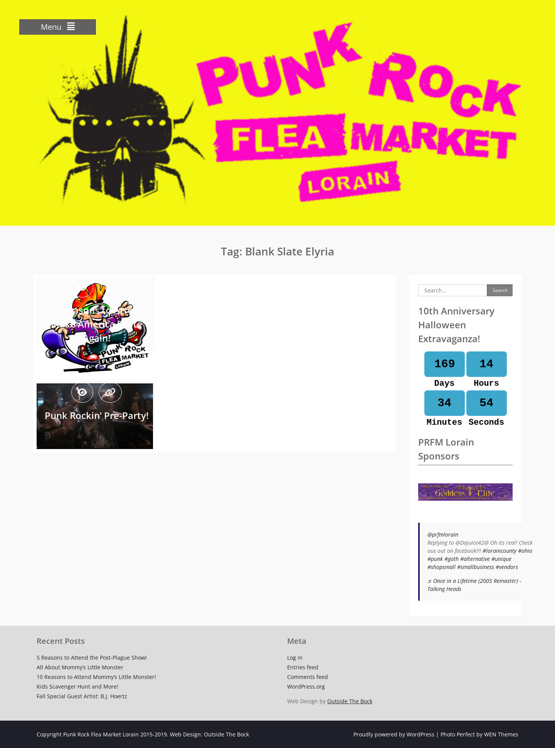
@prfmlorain (442, 534)
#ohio (525, 550)
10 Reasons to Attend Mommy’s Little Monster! (96, 676)
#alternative (475, 558)
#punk (435, 558)
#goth (451, 558)
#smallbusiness (475, 567)
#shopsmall (441, 567)
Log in (295, 657)
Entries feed (302, 667)
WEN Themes (501, 734)
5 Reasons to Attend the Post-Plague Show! (92, 657)
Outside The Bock (349, 701)
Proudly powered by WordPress (393, 734)
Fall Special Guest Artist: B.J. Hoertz (82, 696)
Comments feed (307, 676)
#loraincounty (499, 550)
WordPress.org (306, 686)
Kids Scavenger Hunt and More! (77, 686)
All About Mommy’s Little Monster (80, 667)
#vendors (507, 567)
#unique (501, 558)
